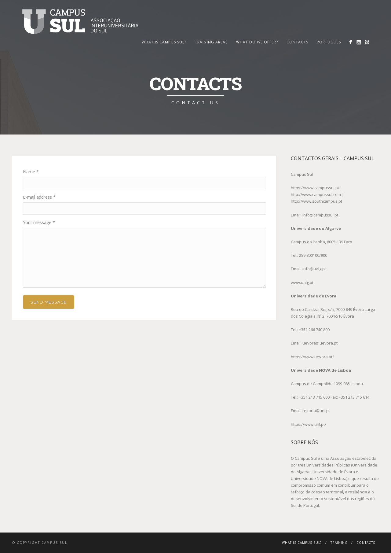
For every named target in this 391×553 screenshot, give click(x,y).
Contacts (297, 42)
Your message (39, 222)
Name (31, 172)
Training (339, 542)
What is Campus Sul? (164, 42)
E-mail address (39, 197)
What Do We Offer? (257, 42)
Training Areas (211, 42)
